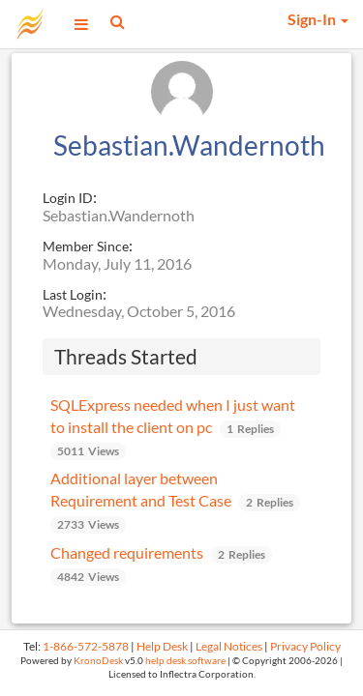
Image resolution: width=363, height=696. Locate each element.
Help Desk (162, 646)
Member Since (86, 246)
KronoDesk (98, 660)
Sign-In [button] (317, 19)
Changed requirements (126, 552)
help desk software (185, 660)
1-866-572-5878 (86, 646)
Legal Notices (229, 646)
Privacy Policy (305, 646)
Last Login (73, 294)
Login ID (68, 197)
